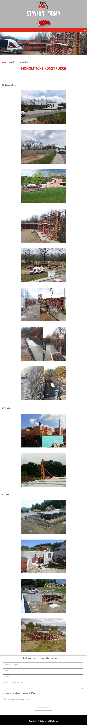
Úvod (4, 62)
